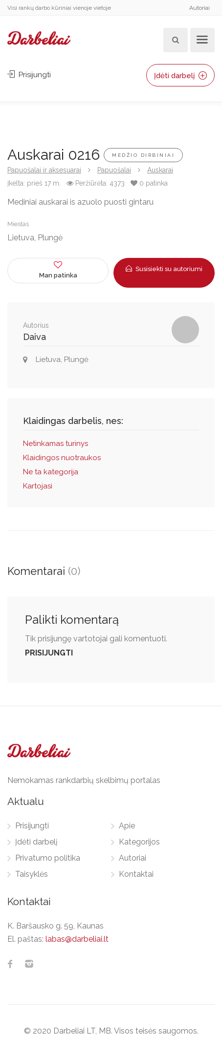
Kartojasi (37, 486)
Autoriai (199, 7)
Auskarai (160, 170)
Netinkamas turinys (55, 443)
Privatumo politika (47, 858)
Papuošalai (114, 170)
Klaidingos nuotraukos (62, 457)
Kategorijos (139, 841)
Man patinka (58, 269)
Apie (127, 825)
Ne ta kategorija (50, 471)
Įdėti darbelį (180, 75)
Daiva (34, 337)
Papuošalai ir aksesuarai (44, 170)
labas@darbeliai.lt (77, 939)
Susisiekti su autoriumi (164, 269)
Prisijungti (29, 74)
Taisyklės (31, 874)
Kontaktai (136, 874)
